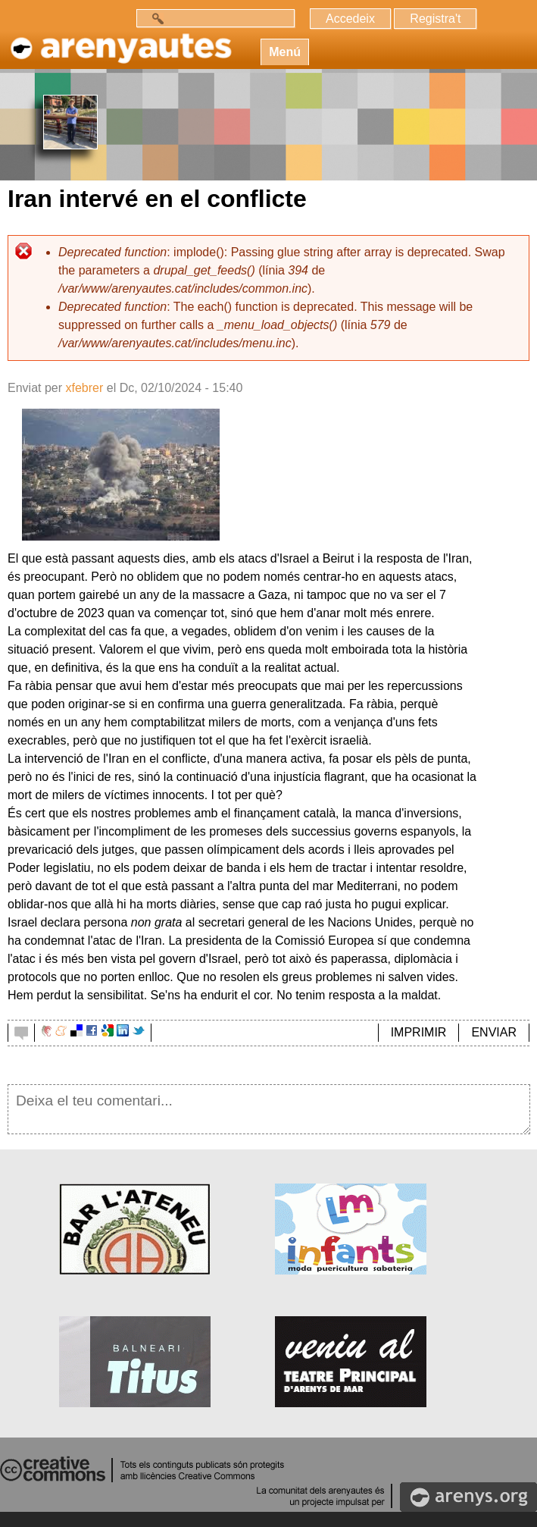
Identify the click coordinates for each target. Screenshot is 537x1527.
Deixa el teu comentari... (269, 1109)
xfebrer (84, 387)
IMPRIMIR (419, 1032)
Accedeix (350, 18)
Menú (285, 51)
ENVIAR (494, 1032)
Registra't (435, 18)
